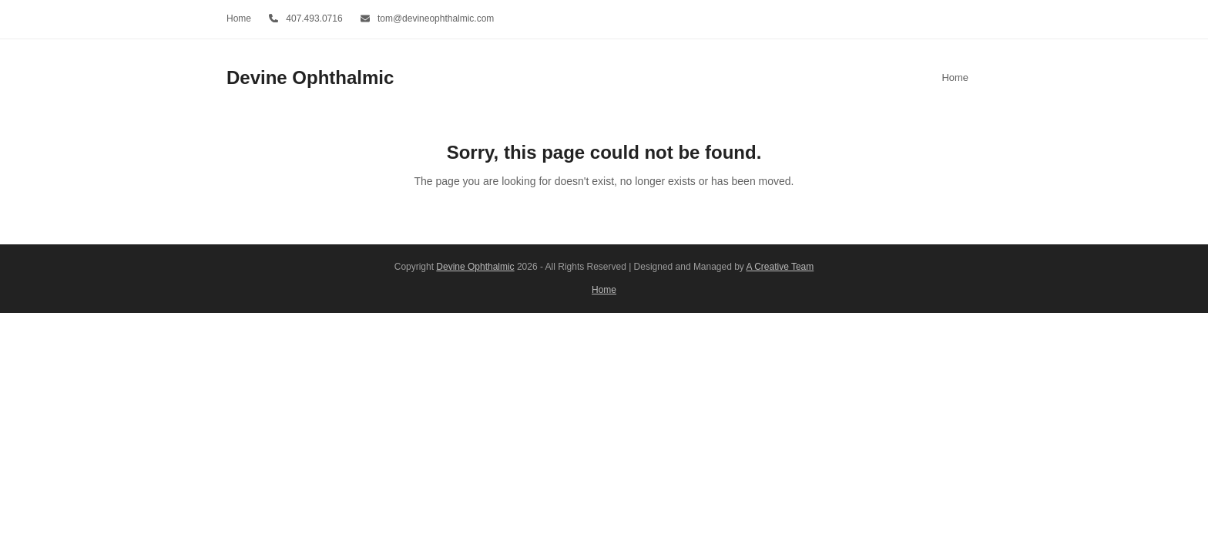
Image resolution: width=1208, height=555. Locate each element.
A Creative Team (780, 266)
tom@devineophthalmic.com (436, 18)
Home (604, 289)
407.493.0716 (314, 18)
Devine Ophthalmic (310, 77)
